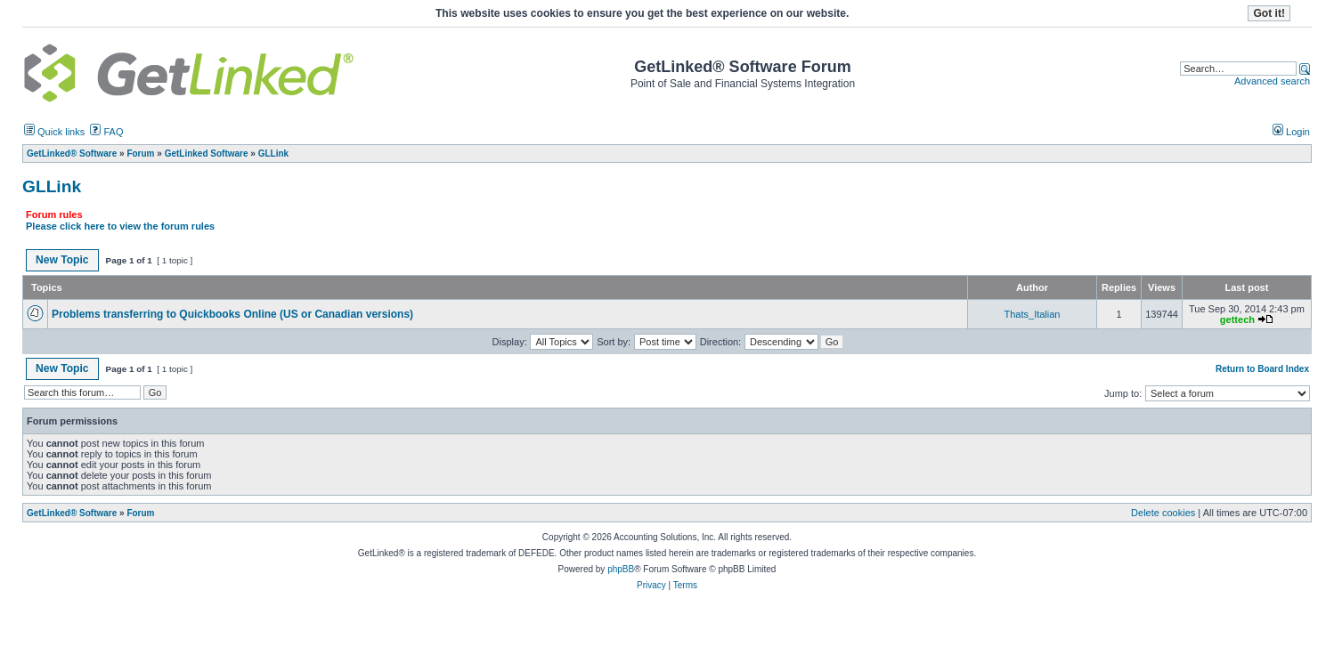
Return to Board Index (1262, 369)
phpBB (620, 569)
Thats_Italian (1033, 314)
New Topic (62, 260)
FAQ (106, 131)
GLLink (51, 186)
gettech (1237, 319)
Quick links (54, 131)
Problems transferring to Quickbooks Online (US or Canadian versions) (232, 314)
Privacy (651, 585)
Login (1291, 131)
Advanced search (1272, 81)
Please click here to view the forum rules (120, 226)
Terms (685, 585)
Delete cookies (1163, 512)
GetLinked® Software (72, 513)
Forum (140, 513)
